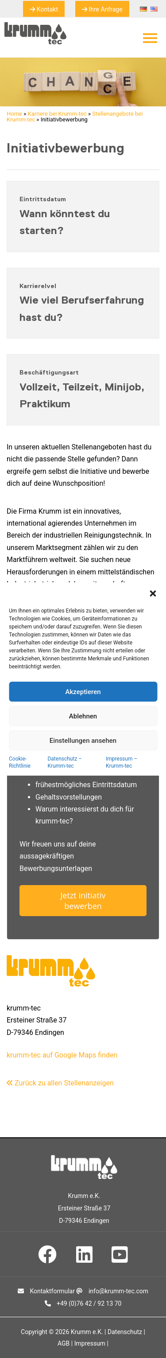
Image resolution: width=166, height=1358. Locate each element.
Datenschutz (125, 1331)
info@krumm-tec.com (112, 1291)
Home (14, 113)
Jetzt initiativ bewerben (83, 900)
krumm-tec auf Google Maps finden (62, 1055)
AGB (63, 1343)
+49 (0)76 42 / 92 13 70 (83, 1303)
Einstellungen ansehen (83, 741)
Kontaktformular (46, 1291)
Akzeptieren (82, 692)
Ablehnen (83, 716)
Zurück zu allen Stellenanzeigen (60, 1083)
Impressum (89, 1343)
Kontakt (44, 9)
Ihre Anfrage (102, 9)
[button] (152, 593)
